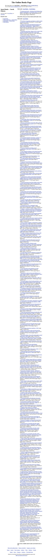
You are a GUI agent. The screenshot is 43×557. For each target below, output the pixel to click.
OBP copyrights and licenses (21, 555)
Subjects (30, 550)
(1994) (30, 352)
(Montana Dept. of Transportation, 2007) (31, 484)
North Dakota (6, 22)
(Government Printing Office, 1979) (31, 174)
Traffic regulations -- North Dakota (10, 19)
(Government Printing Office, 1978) (28, 134)
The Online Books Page (21, 2)
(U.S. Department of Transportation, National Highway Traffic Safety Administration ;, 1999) (30, 25)
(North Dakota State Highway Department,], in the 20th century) (31, 12)
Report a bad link (22, 548)
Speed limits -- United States (9, 20)
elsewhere (3, 14)
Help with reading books (13, 548)
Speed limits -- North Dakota (29, 9)
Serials (34, 550)
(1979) (30, 159)
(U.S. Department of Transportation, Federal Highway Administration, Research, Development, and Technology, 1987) (30, 501)
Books (11, 552)
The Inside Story (29, 552)
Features (18, 552)
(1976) (31, 83)
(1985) (31, 274)
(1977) (31, 123)
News (15, 552)
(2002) (30, 456)
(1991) (30, 328)
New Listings (17, 550)
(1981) (31, 226)
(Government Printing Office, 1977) (30, 138)
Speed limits (5, 18)
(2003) (30, 477)
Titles (26, 550)
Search (12, 550)
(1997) (31, 413)
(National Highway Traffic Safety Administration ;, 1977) (31, 512)
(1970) (31, 32)
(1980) (29, 202)
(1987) (30, 277)
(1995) (31, 360)
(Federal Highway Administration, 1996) (29, 534)
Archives (23, 552)
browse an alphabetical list (16, 6)
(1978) (28, 148)
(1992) (28, 345)
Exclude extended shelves (32, 5)
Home (8, 550)
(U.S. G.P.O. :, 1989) (31, 492)
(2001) (30, 448)
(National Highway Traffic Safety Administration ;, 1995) (30, 522)
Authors (22, 550)
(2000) (31, 439)
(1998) (30, 420)
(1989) (31, 282)
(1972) (31, 53)
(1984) (31, 264)
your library (10, 13)
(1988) (31, 301)
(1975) (31, 57)
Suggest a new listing (31, 548)
